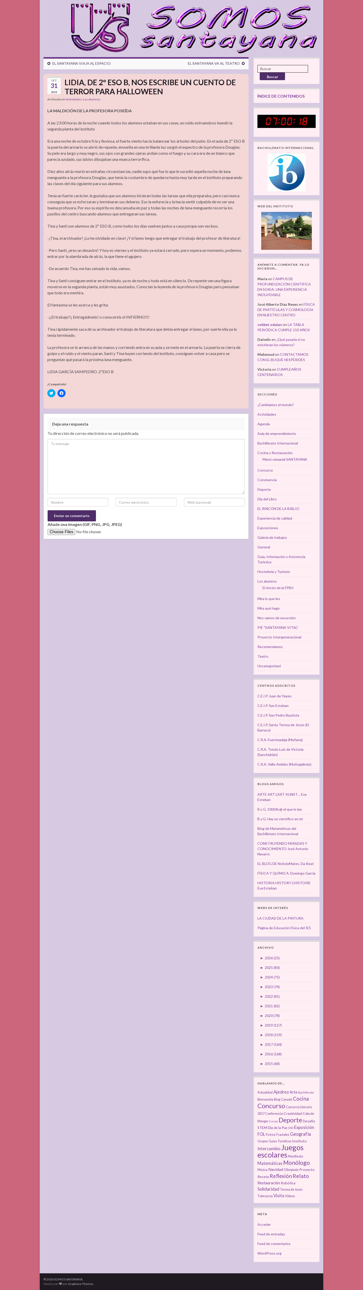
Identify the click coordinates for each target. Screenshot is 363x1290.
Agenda (263, 424)
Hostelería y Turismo (273, 571)
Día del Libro (267, 499)
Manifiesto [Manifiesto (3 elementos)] (295, 1156)
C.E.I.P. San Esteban (273, 705)
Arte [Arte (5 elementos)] (293, 1092)
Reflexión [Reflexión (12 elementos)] (281, 1176)
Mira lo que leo (268, 598)
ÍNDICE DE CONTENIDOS (281, 96)
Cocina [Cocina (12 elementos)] (301, 1098)
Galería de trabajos (272, 537)
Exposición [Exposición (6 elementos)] (304, 1127)
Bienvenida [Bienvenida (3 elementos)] (265, 1099)
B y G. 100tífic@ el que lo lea (279, 809)
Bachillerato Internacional (277, 443)
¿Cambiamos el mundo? (275, 405)
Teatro (262, 656)
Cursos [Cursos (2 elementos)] (273, 1121)
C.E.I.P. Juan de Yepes (274, 696)
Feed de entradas (271, 1234)
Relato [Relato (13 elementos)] (301, 1176)
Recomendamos (270, 646)
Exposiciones (267, 528)
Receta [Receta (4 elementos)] (263, 1176)
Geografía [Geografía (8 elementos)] (300, 1134)
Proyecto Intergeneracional (279, 637)
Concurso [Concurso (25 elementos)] (271, 1105)
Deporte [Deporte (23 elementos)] (290, 1120)
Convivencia (267, 480)
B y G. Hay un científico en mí (280, 819)
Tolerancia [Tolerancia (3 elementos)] (265, 1196)
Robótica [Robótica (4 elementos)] (288, 1183)
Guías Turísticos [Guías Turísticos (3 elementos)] (280, 1141)
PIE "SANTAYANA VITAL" (277, 627)
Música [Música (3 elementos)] (262, 1170)
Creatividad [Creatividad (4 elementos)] (293, 1113)
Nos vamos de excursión (276, 618)
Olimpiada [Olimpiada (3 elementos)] (291, 1170)
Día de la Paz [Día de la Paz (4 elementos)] (278, 1127)
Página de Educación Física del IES (284, 928)
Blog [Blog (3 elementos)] (277, 1099)
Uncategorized (269, 666)
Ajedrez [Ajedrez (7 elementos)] (281, 1092)
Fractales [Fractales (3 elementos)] (282, 1135)
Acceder (264, 1224)
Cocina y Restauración (275, 453)
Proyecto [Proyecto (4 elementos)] (307, 1169)
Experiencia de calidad (274, 518)
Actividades (74, 99)
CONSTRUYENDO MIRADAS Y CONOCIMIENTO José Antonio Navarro (282, 848)
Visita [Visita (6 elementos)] (278, 1195)
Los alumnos (91, 99)
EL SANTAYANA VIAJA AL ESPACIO (81, 63)
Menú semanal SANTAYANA (285, 459)
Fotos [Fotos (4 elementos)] (270, 1134)
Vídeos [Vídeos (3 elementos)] (290, 1196)
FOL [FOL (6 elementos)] (261, 1134)
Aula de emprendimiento (276, 433)
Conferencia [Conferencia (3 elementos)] (274, 1114)
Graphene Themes (80, 1284)
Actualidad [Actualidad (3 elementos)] (265, 1092)
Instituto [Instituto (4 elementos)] (299, 1141)
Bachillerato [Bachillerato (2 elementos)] (306, 1092)
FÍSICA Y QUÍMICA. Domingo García (286, 873)
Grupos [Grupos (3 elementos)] (262, 1141)
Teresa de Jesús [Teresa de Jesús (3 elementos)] (291, 1189)
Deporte (264, 489)
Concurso (265, 470)
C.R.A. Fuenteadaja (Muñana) (280, 740)
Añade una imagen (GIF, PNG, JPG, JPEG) (85, 524)
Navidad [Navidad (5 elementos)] (275, 1169)
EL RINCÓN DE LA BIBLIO (278, 508)
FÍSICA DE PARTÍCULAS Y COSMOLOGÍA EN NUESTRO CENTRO (286, 309)
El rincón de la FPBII (278, 588)
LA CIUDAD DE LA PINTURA (280, 918)
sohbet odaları (269, 324)
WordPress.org (269, 1253)
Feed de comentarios (274, 1243)
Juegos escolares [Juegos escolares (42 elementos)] (280, 1151)
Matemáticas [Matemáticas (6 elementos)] (270, 1163)
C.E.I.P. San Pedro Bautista (278, 715)
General (263, 547)
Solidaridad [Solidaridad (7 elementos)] (268, 1189)
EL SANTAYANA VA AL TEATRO (214, 63)
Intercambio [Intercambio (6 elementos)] (268, 1148)
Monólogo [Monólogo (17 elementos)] (296, 1162)
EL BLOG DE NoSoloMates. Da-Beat (285, 863)
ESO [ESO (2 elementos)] (290, 1127)
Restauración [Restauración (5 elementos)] (268, 1183)
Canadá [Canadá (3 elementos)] (286, 1099)
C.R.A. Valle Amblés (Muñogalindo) (284, 764)
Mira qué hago (268, 608)
